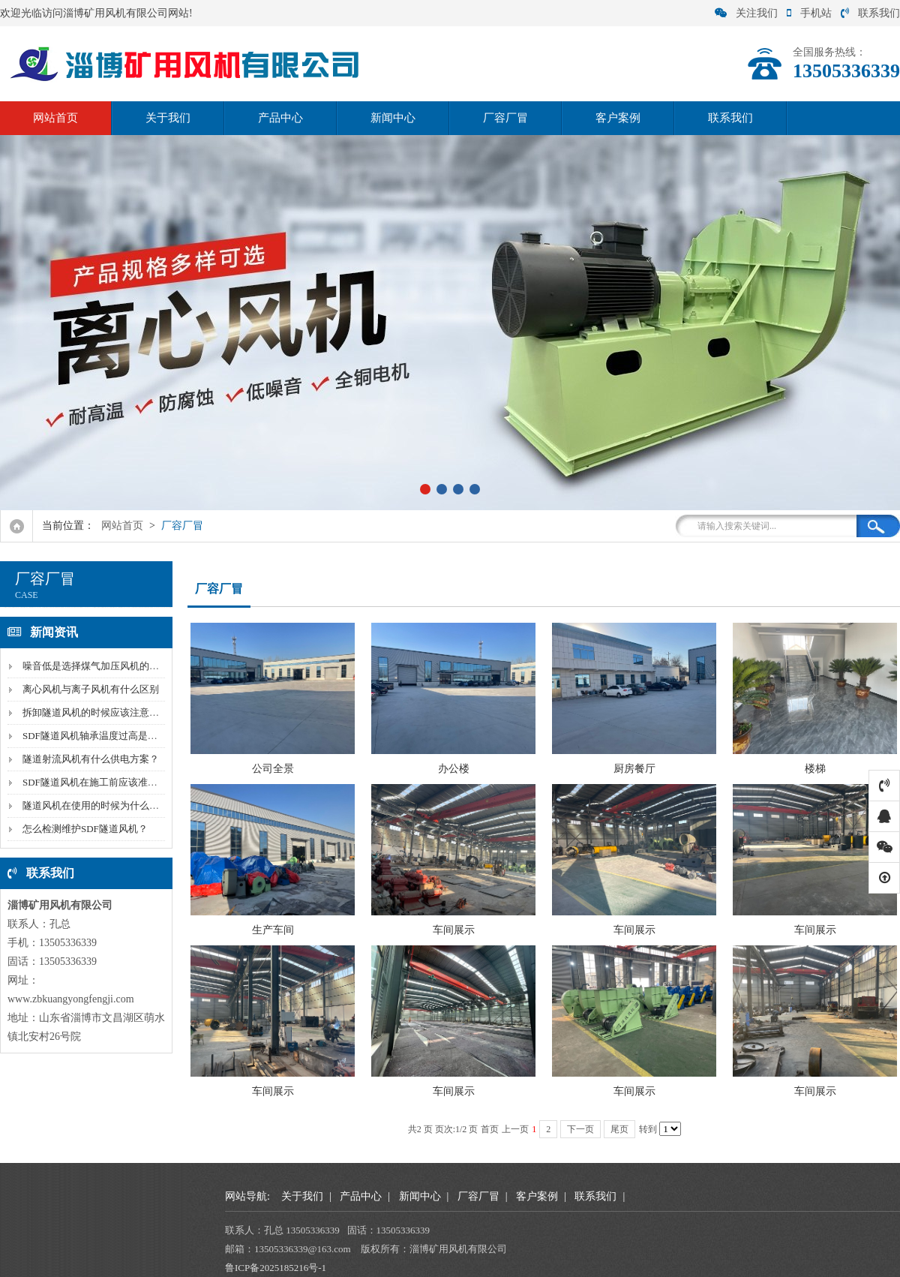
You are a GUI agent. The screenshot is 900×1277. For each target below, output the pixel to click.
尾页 (619, 1129)
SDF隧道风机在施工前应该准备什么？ (104, 782)
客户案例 (618, 118)
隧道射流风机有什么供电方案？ (90, 759)
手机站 (809, 13)
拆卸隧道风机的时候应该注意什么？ (100, 712)
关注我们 (746, 13)
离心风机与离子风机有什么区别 (90, 689)
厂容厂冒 (505, 118)
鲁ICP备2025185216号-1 (275, 1267)
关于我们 (168, 118)
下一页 (580, 1129)
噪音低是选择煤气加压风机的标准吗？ (105, 666)
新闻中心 (393, 118)
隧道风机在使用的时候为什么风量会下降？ (115, 805)
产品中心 (280, 118)
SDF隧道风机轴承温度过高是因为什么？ (109, 735)
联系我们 (870, 13)
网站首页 (55, 118)
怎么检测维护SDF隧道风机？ (85, 828)
